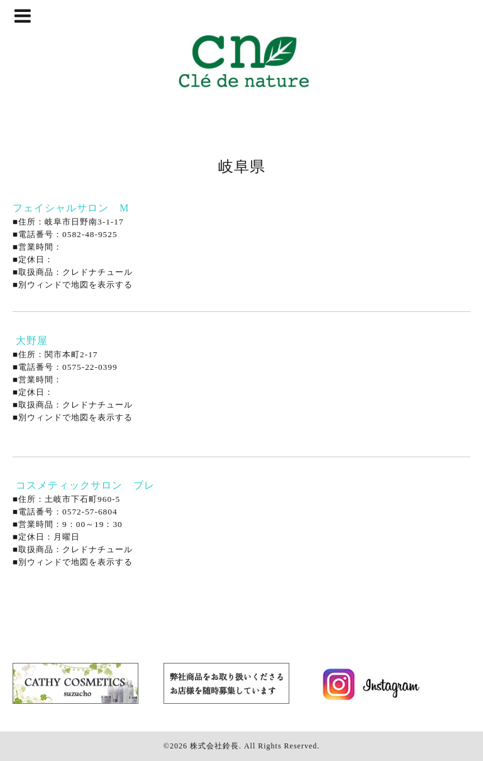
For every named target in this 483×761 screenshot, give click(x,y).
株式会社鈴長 (214, 746)
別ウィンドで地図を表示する (75, 284)
